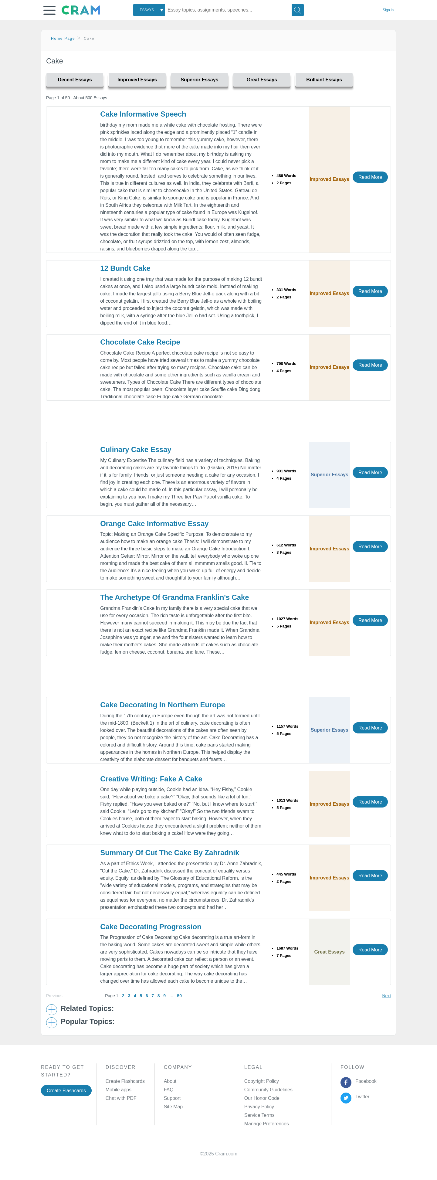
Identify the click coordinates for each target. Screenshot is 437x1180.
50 (179, 995)
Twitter (361, 1096)
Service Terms (259, 1115)
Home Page (63, 38)
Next (386, 995)
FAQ (169, 1089)
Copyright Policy (261, 1081)
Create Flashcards (66, 1090)
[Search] (298, 10)
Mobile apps (118, 1089)
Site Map (173, 1106)
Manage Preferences (266, 1123)
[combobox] (149, 10)
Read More (370, 177)
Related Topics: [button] (87, 1008)
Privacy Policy (259, 1106)
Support (172, 1098)
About (170, 1081)
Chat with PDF (121, 1098)
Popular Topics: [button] (88, 1021)
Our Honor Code (261, 1098)
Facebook (365, 1081)
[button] (49, 10)
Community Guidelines (268, 1089)
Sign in (388, 10)
